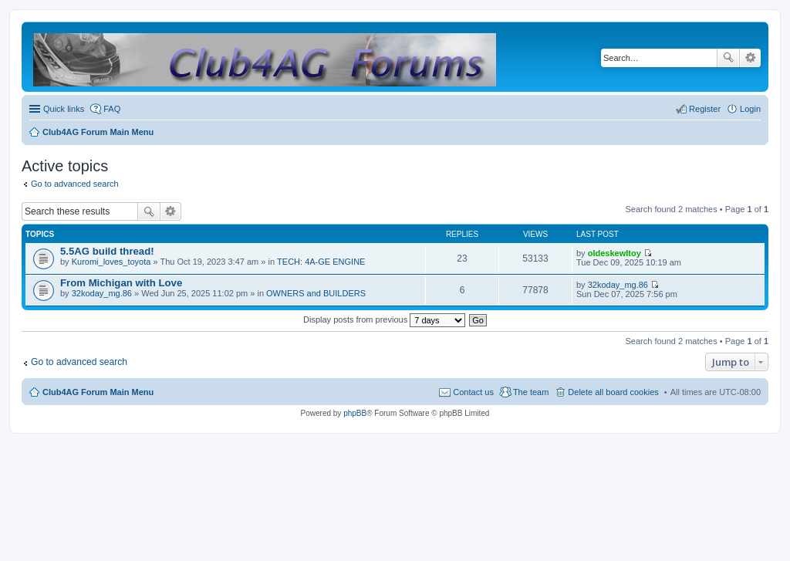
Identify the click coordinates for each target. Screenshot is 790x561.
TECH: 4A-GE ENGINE (321, 261)
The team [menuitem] (531, 392)
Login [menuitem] (750, 108)
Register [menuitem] (705, 108)
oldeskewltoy (614, 253)
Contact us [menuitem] (473, 392)
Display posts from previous (384, 319)
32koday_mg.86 (102, 293)
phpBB (354, 413)
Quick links (63, 108)
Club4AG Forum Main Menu (98, 392)
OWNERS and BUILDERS (316, 293)
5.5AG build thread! (107, 251)
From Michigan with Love (121, 283)
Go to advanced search (75, 183)
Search (728, 58)
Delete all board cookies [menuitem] (613, 392)
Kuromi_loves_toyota (111, 261)
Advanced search (750, 58)
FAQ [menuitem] (111, 108)
